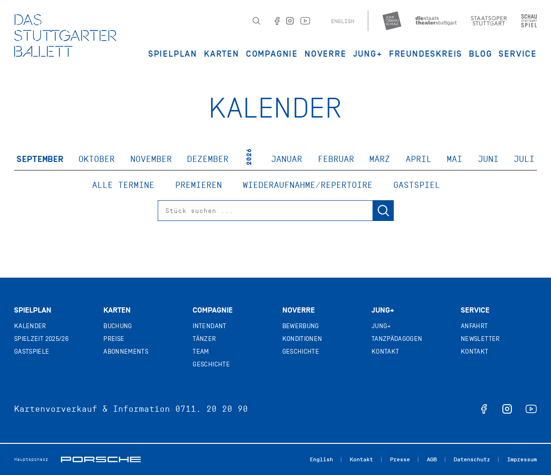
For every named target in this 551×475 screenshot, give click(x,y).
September (40, 159)
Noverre (326, 54)
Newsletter (480, 338)
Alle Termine (123, 185)
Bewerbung (300, 326)
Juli (524, 159)
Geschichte (211, 364)
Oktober (96, 159)
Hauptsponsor (31, 459)
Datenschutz (472, 459)
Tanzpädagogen (397, 338)
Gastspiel (416, 185)
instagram (507, 409)
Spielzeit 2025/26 (41, 338)
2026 (249, 156)
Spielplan (172, 54)
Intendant (209, 326)
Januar (286, 159)
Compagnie (272, 54)
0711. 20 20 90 (211, 409)
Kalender (30, 326)
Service (518, 54)
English (342, 21)
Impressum (522, 459)
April (419, 159)
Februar (336, 159)
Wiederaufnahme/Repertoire (308, 185)
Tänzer (204, 338)
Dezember (208, 159)
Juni (488, 159)
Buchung (117, 326)
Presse (400, 459)
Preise (113, 338)
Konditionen (302, 338)
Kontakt (385, 351)
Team (201, 351)
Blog (480, 54)
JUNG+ (367, 54)
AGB (432, 459)
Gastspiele (32, 351)
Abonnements (125, 351)
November (151, 159)
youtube (531, 409)
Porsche (101, 459)
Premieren (198, 185)
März (379, 159)
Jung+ (383, 310)
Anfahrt (474, 326)
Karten (221, 54)
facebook (484, 409)
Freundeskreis (425, 54)
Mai (454, 159)
